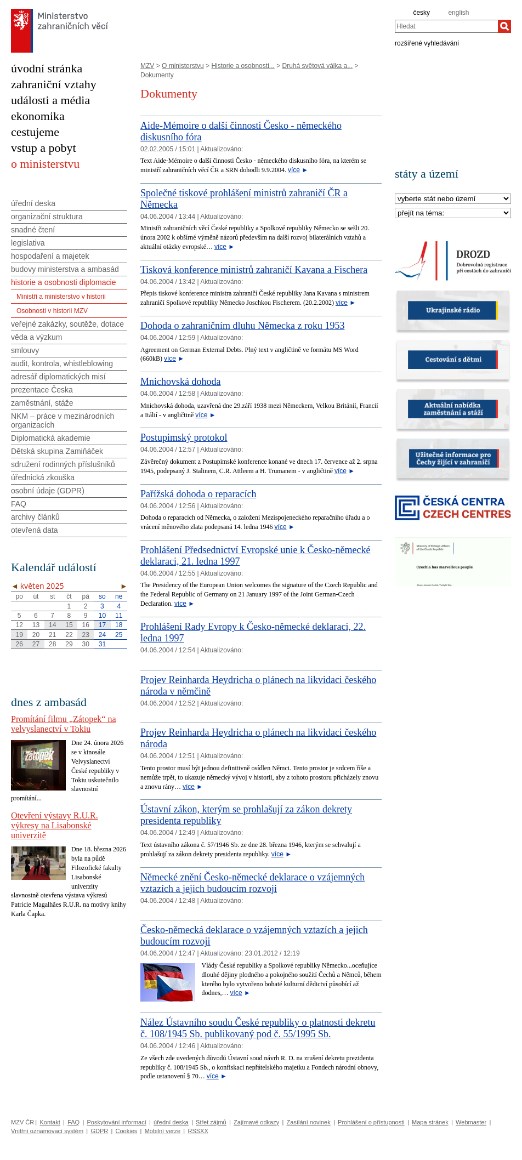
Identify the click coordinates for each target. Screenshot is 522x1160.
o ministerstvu (45, 163)
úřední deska (33, 203)
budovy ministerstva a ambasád (65, 269)
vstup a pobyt (43, 148)
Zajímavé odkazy (256, 1122)
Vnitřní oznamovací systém (47, 1131)
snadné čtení (33, 229)
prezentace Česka (42, 389)
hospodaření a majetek (50, 256)
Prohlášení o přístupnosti (371, 1122)
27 (35, 644)
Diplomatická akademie (50, 438)
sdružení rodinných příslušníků (63, 464)
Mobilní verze (162, 1131)
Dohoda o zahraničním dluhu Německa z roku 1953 (242, 325)
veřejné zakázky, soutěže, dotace (67, 324)
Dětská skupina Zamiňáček (57, 451)
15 (68, 625)
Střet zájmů (211, 1122)
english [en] (458, 12)
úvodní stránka (46, 68)
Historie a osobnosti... (242, 66)
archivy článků (35, 517)
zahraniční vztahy (54, 84)
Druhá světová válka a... (317, 66)
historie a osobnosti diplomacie (63, 282)
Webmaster (471, 1122)
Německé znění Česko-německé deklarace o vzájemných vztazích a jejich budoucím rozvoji (252, 883)
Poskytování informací (116, 1122)
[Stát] (453, 199)
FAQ (18, 503)
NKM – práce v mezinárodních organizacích (62, 420)
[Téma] (453, 214)
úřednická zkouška (43, 477)
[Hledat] (504, 26)
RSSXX (198, 1131)
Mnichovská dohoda (180, 381)
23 (85, 635)
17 (102, 625)
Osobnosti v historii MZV (52, 311)
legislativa (27, 242)
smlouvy (25, 350)
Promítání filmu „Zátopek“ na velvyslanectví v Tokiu (63, 723)
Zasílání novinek (309, 1122)
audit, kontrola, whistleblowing (62, 363)
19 (18, 635)
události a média (50, 100)
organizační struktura (47, 216)
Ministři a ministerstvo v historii (61, 296)
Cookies (127, 1131)
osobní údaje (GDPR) (47, 490)
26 (18, 644)
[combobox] (446, 26)
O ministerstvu (183, 66)
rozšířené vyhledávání (427, 42)
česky (421, 12)
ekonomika (38, 116)
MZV (147, 66)
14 (52, 625)
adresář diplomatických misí (58, 376)
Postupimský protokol (184, 437)
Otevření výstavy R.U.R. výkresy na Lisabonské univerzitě (54, 825)
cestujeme (35, 132)
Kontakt (49, 1122)
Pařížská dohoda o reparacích (198, 493)
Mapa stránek (430, 1122)
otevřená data (34, 530)
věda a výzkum (36, 337)
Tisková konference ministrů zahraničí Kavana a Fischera (253, 269)
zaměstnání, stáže (42, 403)
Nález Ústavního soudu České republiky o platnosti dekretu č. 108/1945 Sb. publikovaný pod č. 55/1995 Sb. (257, 1028)
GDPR (99, 1131)
